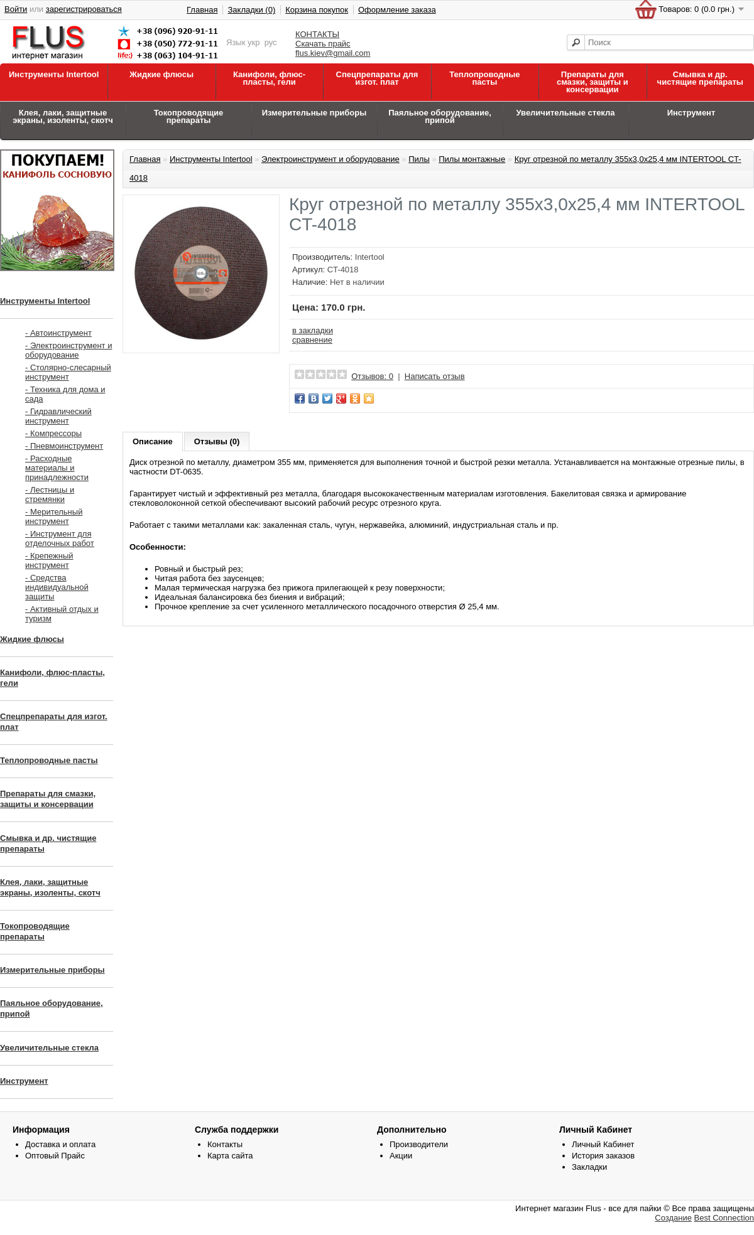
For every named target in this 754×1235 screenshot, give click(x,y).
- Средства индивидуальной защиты (57, 587)
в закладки (312, 330)
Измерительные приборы (314, 112)
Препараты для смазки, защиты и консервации (592, 82)
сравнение (312, 340)
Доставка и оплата (60, 1144)
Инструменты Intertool (54, 74)
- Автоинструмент (58, 333)
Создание (673, 1217)
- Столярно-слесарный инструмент (68, 372)
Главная (202, 9)
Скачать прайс (323, 43)
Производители (419, 1144)
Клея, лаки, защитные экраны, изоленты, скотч (63, 116)
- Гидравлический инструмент (58, 416)
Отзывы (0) (217, 441)
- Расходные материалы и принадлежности (57, 468)
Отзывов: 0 (372, 376)
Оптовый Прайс (55, 1155)
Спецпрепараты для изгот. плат (377, 78)
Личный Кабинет (603, 1144)
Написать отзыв (435, 376)
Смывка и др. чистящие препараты (700, 78)
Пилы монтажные (472, 159)
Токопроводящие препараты (189, 116)
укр (254, 42)
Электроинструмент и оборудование (330, 159)
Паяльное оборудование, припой (439, 116)
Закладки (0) (251, 9)
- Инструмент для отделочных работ (59, 538)
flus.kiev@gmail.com (332, 53)
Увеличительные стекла (565, 112)
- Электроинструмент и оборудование (68, 350)
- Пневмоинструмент (64, 446)
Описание (153, 441)
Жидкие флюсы (161, 74)
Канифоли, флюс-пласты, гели (269, 78)
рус (271, 42)
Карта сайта (230, 1155)
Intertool (370, 257)
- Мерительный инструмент (53, 516)
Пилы (419, 159)
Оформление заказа (397, 9)
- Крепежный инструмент (49, 560)
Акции (401, 1155)
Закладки (589, 1167)
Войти (15, 9)
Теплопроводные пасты (484, 78)
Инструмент (691, 112)
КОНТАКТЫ (317, 34)
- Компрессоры (53, 433)
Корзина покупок (316, 9)
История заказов (603, 1155)
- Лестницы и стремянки (49, 494)
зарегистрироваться (84, 9)
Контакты (225, 1144)
